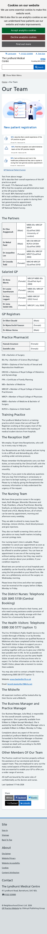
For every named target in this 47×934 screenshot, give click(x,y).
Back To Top (7, 840)
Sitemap (5, 835)
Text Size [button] (40, 54)
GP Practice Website (10, 908)
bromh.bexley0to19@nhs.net (20, 684)
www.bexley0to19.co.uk (20, 679)
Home (4, 82)
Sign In (5, 830)
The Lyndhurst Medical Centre (13, 60)
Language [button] (10, 54)
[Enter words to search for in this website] (18, 67)
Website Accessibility (11, 863)
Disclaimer (6, 853)
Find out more (23, 44)
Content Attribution (10, 872)
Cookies (5, 868)
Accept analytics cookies (23, 30)
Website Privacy (9, 858)
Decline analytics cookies (23, 37)
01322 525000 (26, 54)
